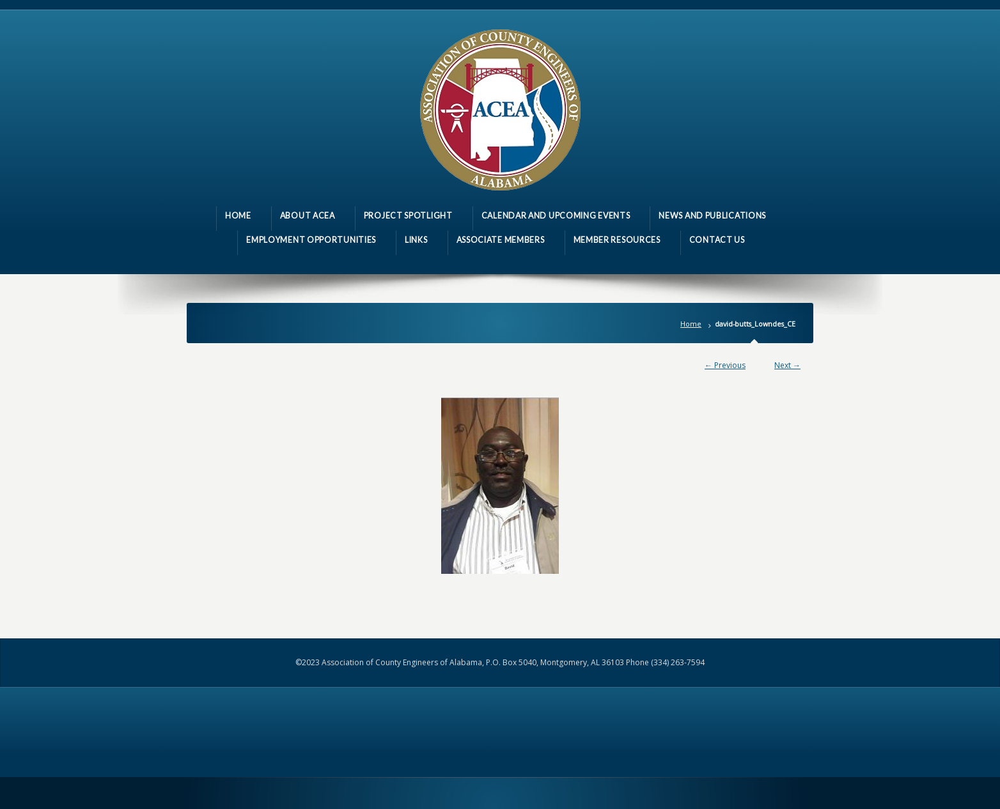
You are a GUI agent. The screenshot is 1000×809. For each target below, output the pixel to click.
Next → (787, 365)
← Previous (725, 365)
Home (690, 323)
